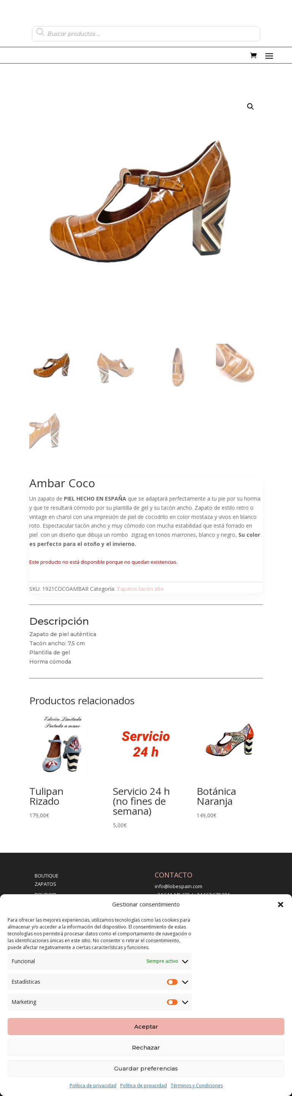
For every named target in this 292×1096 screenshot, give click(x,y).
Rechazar (146, 1047)
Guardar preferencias (146, 1068)
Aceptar (146, 1026)
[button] (280, 904)
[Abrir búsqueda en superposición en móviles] (146, 31)
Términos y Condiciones (197, 1085)
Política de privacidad (93, 1085)
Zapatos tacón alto (140, 588)
